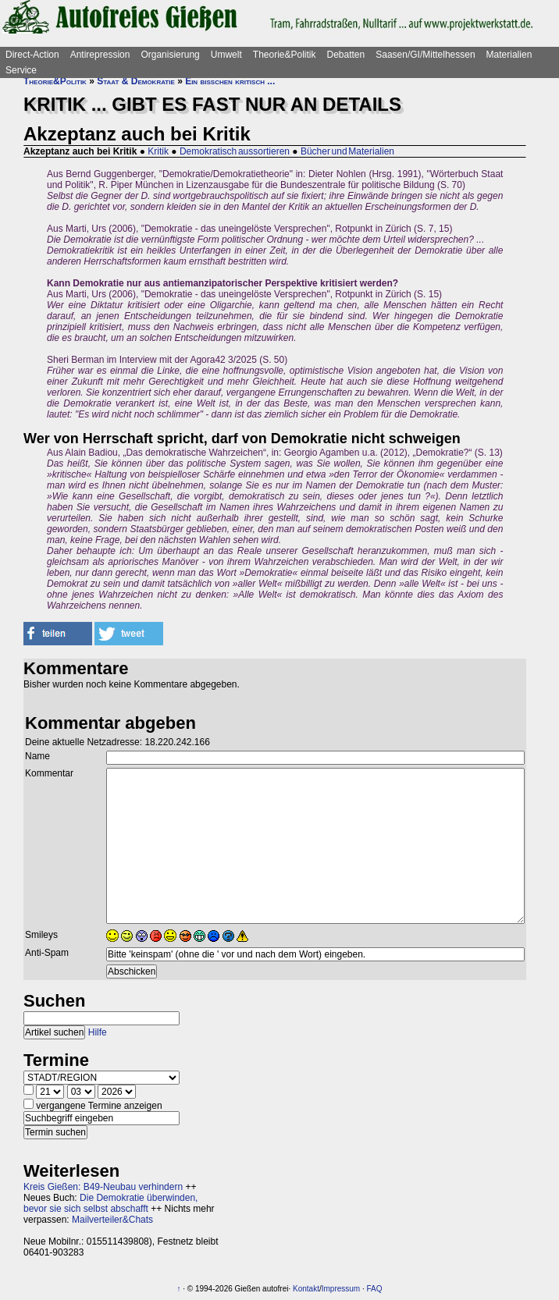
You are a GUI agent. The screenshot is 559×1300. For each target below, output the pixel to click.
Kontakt (306, 1288)
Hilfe (97, 1032)
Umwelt (226, 54)
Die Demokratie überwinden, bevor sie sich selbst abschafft (110, 1203)
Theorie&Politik (284, 54)
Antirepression (100, 54)
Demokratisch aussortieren (235, 151)
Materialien (509, 54)
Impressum (341, 1288)
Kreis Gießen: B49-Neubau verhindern (103, 1186)
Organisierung (170, 54)
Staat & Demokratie (136, 81)
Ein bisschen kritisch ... (230, 81)
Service (21, 70)
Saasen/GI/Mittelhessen (425, 54)
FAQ (375, 1288)
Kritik (158, 151)
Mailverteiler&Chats (112, 1219)
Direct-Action (32, 54)
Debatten (346, 54)
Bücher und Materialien (347, 151)
